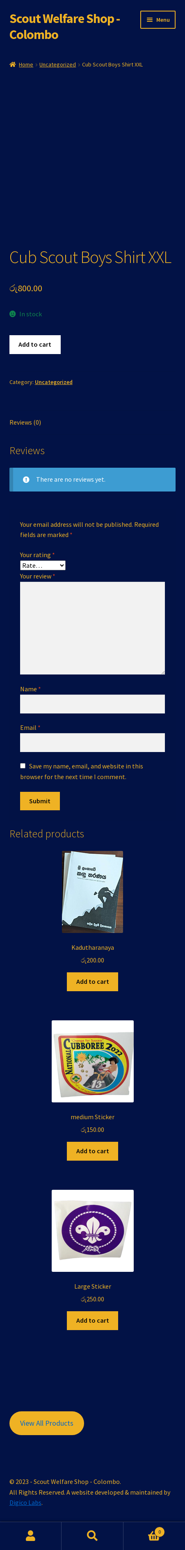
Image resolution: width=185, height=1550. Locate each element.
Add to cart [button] (92, 981)
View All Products (46, 1423)
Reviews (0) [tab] (25, 422)
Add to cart (34, 344)
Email (30, 727)
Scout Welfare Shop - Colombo (64, 26)
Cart (144, 1530)
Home (26, 64)
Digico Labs (25, 1502)
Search (92, 1536)
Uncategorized (57, 64)
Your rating (37, 555)
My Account (31, 1536)
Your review (37, 576)
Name (30, 689)
